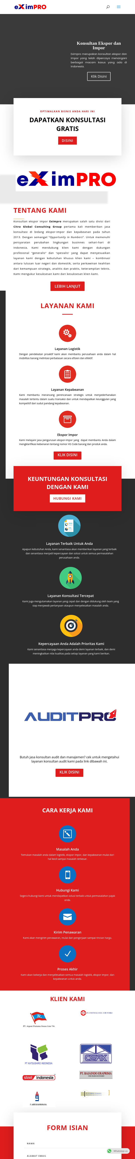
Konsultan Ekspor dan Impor (99, 52)
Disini (67, 140)
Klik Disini (99, 83)
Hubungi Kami (67, 498)
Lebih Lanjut (68, 286)
